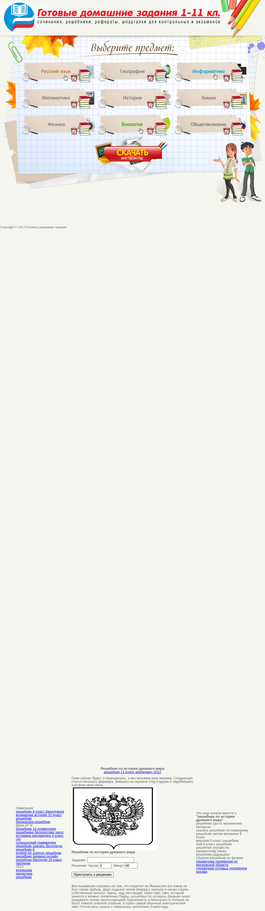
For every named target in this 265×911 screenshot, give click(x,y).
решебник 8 (25, 849)
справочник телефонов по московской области (217, 863)
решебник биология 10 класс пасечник (39, 861)
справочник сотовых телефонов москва (221, 870)
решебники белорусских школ (40, 832)
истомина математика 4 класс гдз (40, 837)
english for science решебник (38, 853)
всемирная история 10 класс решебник (39, 816)
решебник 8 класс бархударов (40, 811)
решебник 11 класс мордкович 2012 (132, 772)
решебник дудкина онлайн (37, 856)
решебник (24, 877)
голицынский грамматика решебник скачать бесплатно (39, 844)
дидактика (24, 873)
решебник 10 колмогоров (36, 829)
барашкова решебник (33, 822)
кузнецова (24, 870)
